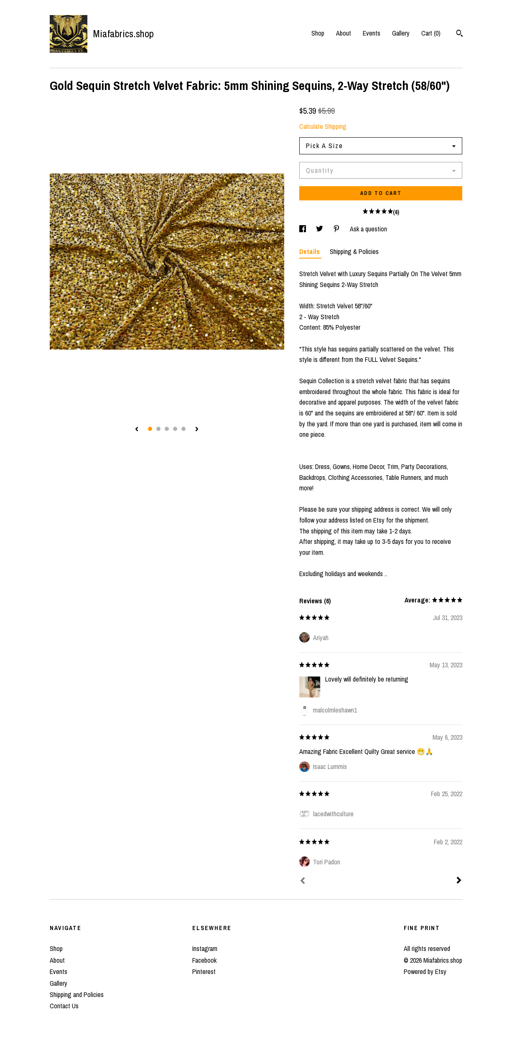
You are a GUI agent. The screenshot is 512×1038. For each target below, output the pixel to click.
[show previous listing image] (137, 430)
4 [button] (175, 429)
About (343, 33)
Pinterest (204, 971)
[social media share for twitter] (320, 228)
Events (371, 33)
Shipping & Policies (354, 251)
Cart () (431, 33)
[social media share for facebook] (303, 228)
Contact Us (64, 1005)
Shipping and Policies (77, 994)
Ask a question (368, 228)
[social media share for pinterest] (337, 228)
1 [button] (150, 429)
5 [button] (183, 429)
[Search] (459, 34)
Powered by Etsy (425, 971)
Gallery (401, 33)
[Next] (459, 881)
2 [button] (158, 429)
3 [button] (167, 429)
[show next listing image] (197, 430)
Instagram (204, 948)
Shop (317, 33)
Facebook (204, 960)
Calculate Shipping (322, 126)
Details (310, 251)
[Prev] (302, 881)
